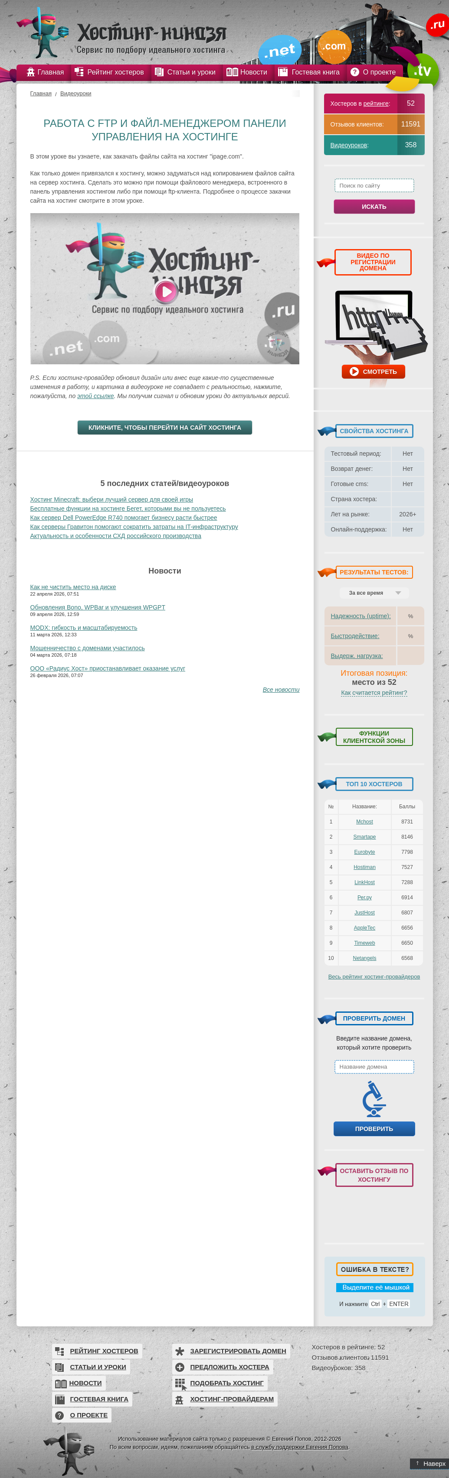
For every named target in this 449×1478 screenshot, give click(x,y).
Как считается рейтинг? (374, 692)
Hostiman (365, 867)
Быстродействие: (355, 635)
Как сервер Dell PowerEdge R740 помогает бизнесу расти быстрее (123, 517)
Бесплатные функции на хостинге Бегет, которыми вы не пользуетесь (128, 508)
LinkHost (364, 882)
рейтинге (376, 103)
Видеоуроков (349, 145)
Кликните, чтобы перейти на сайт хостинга (164, 427)
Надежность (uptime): (361, 616)
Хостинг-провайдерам (232, 1399)
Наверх (431, 1463)
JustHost (364, 913)
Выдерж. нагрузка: (357, 655)
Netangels (364, 958)
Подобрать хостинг (227, 1383)
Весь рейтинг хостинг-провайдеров (374, 976)
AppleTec (364, 928)
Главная (41, 93)
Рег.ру (364, 898)
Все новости (281, 689)
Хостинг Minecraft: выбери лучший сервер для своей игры (111, 499)
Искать (374, 206)
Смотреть (380, 371)
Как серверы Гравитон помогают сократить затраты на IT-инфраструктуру (134, 526)
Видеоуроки (76, 93)
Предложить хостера (229, 1367)
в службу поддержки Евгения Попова (299, 1447)
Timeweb (364, 943)
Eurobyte (364, 852)
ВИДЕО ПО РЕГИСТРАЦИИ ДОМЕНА (373, 262)
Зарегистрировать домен (238, 1351)
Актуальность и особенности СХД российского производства (115, 535)
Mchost (364, 822)
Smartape (364, 837)
